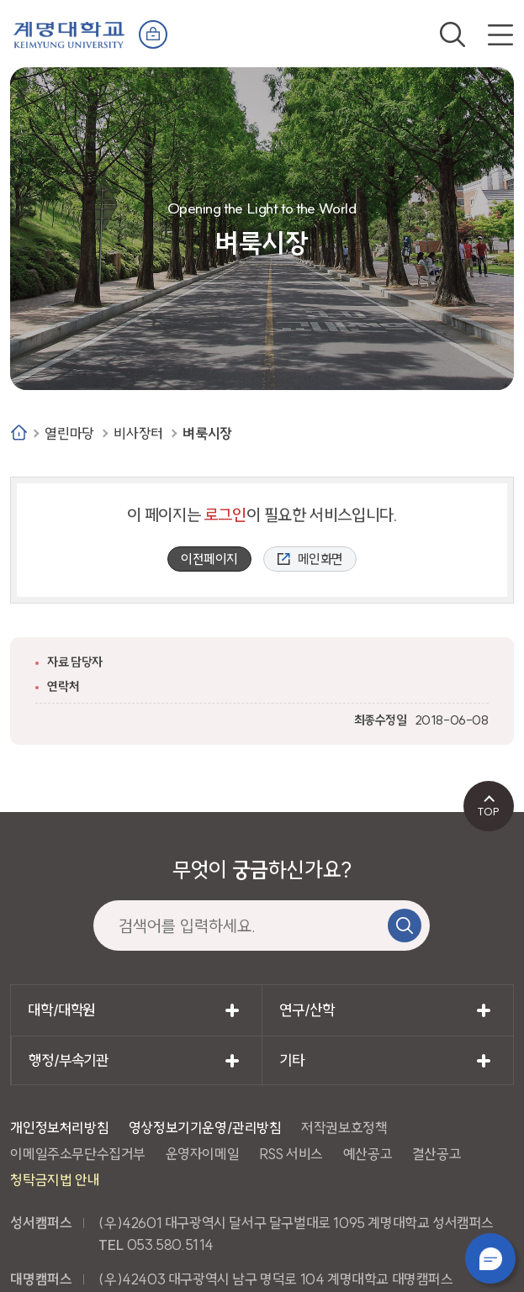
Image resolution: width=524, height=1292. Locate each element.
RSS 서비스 (291, 1154)
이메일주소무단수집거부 (78, 1154)
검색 (452, 34)
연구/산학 (306, 1010)
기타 (291, 1060)
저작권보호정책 (344, 1127)
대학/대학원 (61, 1010)
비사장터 (138, 433)
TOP (488, 811)
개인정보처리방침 (59, 1127)
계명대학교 (69, 33)
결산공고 (436, 1154)
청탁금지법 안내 (54, 1180)
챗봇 (490, 1258)
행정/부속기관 (68, 1060)
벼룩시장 (207, 433)
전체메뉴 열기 (500, 34)
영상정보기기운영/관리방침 (205, 1127)
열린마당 (69, 433)
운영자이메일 (203, 1154)
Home (19, 432)
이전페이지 (209, 559)
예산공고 (367, 1154)
